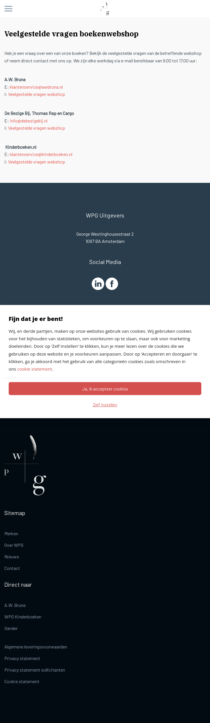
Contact (12, 568)
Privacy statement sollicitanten (34, 669)
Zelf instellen (105, 404)
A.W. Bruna (14, 605)
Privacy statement (22, 658)
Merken (11, 533)
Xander (11, 628)
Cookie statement (21, 681)
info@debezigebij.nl (28, 120)
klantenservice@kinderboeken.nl (41, 154)
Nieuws (11, 556)
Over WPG (13, 545)
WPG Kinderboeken (22, 616)
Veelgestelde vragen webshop (36, 94)
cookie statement (34, 369)
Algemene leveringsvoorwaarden (35, 646)
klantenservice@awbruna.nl (36, 87)
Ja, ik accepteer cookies (105, 388)
